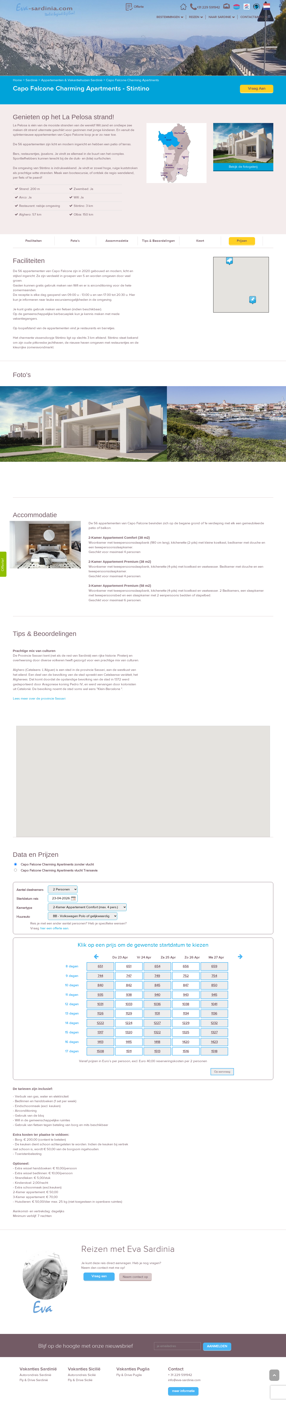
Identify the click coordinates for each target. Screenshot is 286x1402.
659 (214, 942)
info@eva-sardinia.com (184, 1356)
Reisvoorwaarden (194, 1391)
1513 (157, 1027)
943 (186, 971)
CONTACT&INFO (252, 17)
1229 (185, 999)
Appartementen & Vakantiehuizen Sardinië (71, 56)
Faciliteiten (33, 217)
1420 (185, 1018)
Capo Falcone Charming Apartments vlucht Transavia (59, 847)
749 (157, 952)
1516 (186, 1027)
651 (100, 942)
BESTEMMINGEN (168, 17)
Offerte (139, 7)
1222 (100, 999)
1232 (214, 999)
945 (214, 971)
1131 (157, 990)
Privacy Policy (254, 1391)
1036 (157, 980)
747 (129, 952)
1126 (100, 990)
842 (129, 961)
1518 (214, 1027)
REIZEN (194, 17)
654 (157, 942)
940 (157, 971)
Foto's (75, 217)
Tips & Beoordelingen (158, 217)
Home (17, 56)
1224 (128, 999)
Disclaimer (231, 1391)
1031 (100, 980)
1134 (186, 990)
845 (157, 961)
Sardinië (31, 56)
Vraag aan (99, 1252)
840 (100, 961)
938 (129, 971)
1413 (100, 1018)
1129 (129, 990)
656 (186, 942)
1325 (185, 1009)
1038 (185, 980)
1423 (214, 1018)
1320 (128, 1009)
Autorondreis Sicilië (82, 1351)
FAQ (215, 1391)
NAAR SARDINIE (220, 17)
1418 (157, 1018)
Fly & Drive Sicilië (80, 1356)
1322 (157, 1009)
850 (214, 961)
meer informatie (183, 1367)
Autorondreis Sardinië (35, 1351)
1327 (214, 1009)
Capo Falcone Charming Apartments (132, 56)
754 (214, 952)
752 (186, 952)
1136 (214, 990)
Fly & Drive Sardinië (34, 1356)
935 (100, 971)
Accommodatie (116, 217)
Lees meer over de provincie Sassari (39, 675)
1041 (214, 980)
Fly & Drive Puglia (129, 1351)
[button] (143, 753)
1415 (129, 1018)
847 (186, 961)
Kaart (200, 217)
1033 (129, 980)
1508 (100, 1027)
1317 (100, 1009)
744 (100, 952)
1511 (129, 1027)
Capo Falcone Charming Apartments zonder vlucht (57, 841)
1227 (157, 999)
